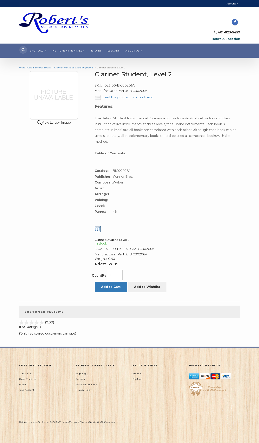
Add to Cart (110, 287)
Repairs (96, 50)
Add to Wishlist (147, 287)
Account (232, 3)
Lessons (113, 50)
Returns (80, 378)
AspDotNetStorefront (104, 422)
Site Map (137, 378)
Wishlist (23, 384)
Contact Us (25, 373)
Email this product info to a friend (127, 97)
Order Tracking (27, 378)
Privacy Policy (84, 389)
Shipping (81, 373)
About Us (134, 50)
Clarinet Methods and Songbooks (73, 67)
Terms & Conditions (86, 384)
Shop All (38, 50)
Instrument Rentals (68, 50)
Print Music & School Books (35, 67)
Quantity (99, 275)
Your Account (26, 389)
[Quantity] (115, 275)
